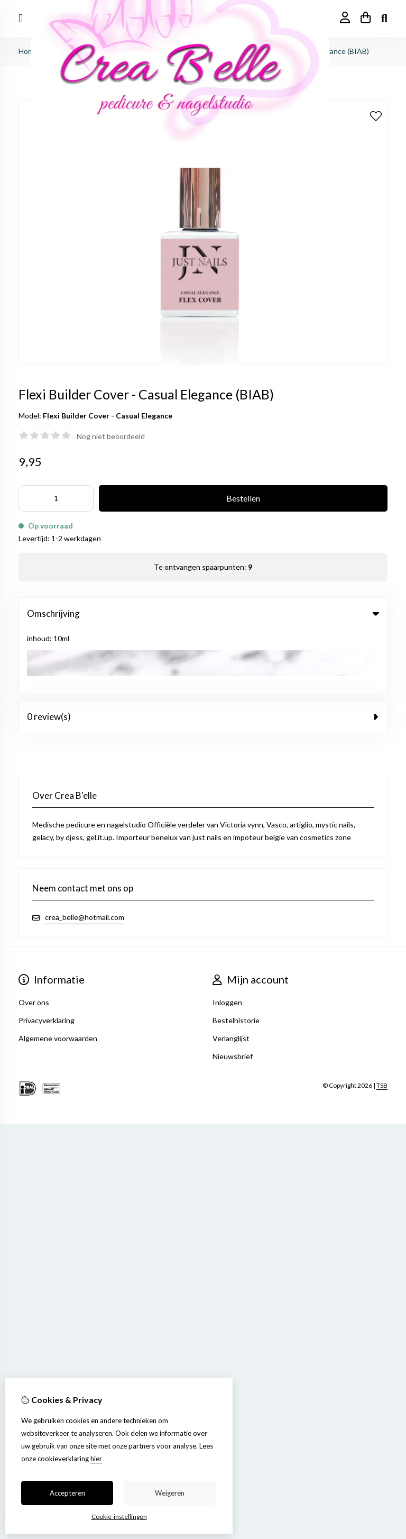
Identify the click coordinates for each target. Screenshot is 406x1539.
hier (96, 1458)
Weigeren (169, 1493)
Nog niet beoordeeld (111, 436)
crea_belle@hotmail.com (84, 852)
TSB (381, 1020)
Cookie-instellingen (119, 1516)
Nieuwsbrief (233, 991)
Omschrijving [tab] (203, 613)
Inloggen (227, 937)
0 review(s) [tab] (203, 651)
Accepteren (67, 1493)
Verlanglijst (231, 973)
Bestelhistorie (236, 955)
